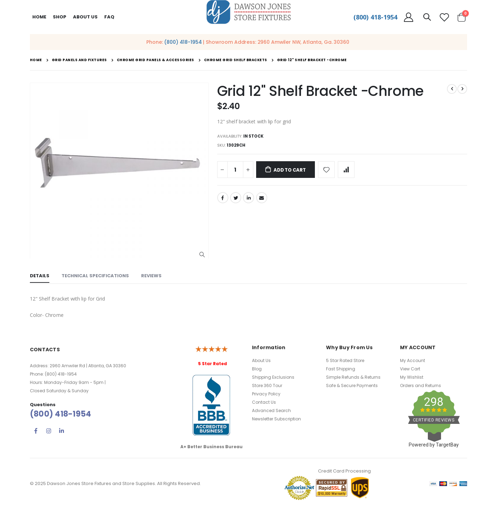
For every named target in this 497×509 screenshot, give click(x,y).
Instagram (48, 431)
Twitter (235, 199)
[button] (202, 255)
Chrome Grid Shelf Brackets (235, 60)
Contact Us (264, 402)
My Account (412, 360)
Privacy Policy (266, 394)
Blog (257, 369)
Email (261, 199)
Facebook (222, 199)
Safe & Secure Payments (352, 385)
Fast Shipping (340, 369)
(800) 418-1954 (375, 17)
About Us (261, 360)
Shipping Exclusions (273, 377)
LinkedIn (248, 199)
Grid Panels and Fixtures (79, 60)
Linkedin (61, 431)
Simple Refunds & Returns (353, 377)
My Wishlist (411, 377)
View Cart (410, 369)
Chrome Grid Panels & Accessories (155, 60)
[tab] (39, 277)
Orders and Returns (420, 385)
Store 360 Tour (267, 385)
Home (39, 17)
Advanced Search (271, 410)
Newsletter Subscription (276, 419)
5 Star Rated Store (345, 360)
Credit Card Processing (344, 471)
